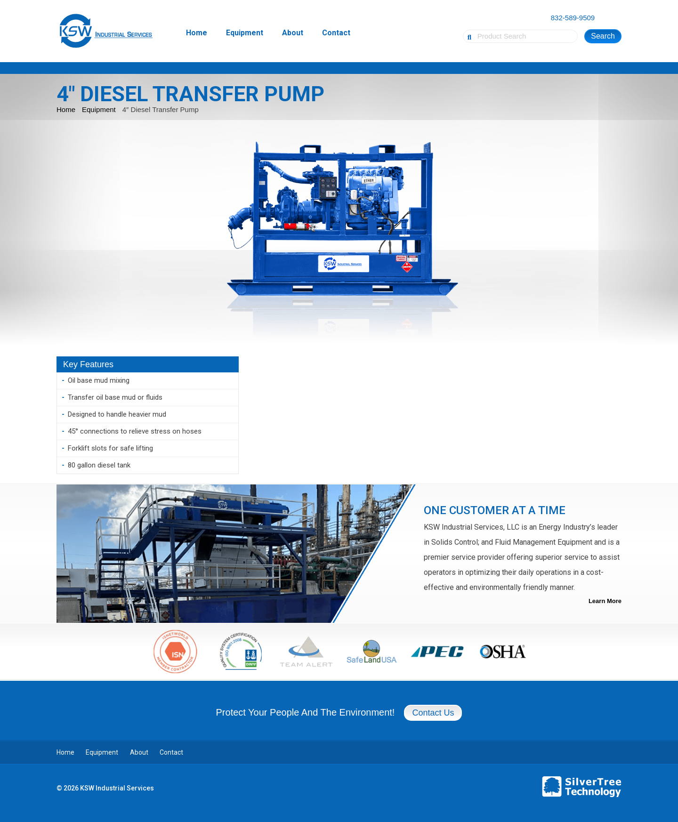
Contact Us (433, 712)
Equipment (244, 32)
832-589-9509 (573, 18)
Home (196, 32)
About (292, 32)
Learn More (605, 600)
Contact (336, 32)
